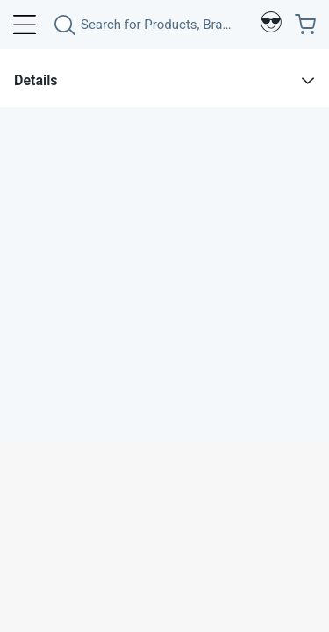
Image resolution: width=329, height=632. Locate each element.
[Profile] (271, 24)
